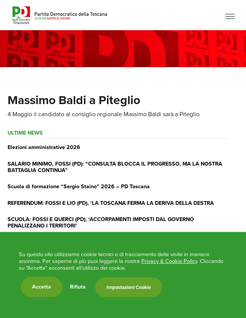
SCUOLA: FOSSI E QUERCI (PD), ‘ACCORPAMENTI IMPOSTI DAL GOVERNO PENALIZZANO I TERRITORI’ (101, 222)
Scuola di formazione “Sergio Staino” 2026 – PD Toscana (79, 186)
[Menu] (230, 16)
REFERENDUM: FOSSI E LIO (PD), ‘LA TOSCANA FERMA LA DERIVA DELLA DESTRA (111, 203)
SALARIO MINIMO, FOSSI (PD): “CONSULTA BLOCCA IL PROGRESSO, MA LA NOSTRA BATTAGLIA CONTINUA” (115, 167)
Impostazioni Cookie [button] (129, 287)
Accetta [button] (41, 287)
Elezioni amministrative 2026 (44, 147)
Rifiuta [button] (78, 287)
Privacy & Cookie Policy (169, 261)
